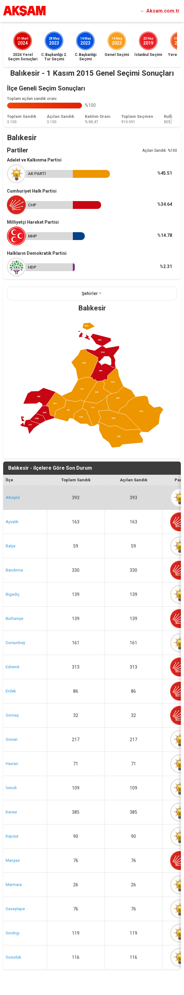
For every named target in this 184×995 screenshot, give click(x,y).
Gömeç (12, 715)
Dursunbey (15, 642)
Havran (12, 763)
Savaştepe (15, 908)
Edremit (12, 666)
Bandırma (14, 570)
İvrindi (11, 787)
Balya (10, 546)
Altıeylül (13, 497)
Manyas (13, 860)
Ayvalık (12, 521)
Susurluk (13, 957)
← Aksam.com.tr (160, 11)
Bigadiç (12, 594)
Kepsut (12, 836)
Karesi (11, 812)
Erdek (11, 691)
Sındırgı (12, 933)
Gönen (12, 739)
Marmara (14, 884)
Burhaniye (14, 618)
